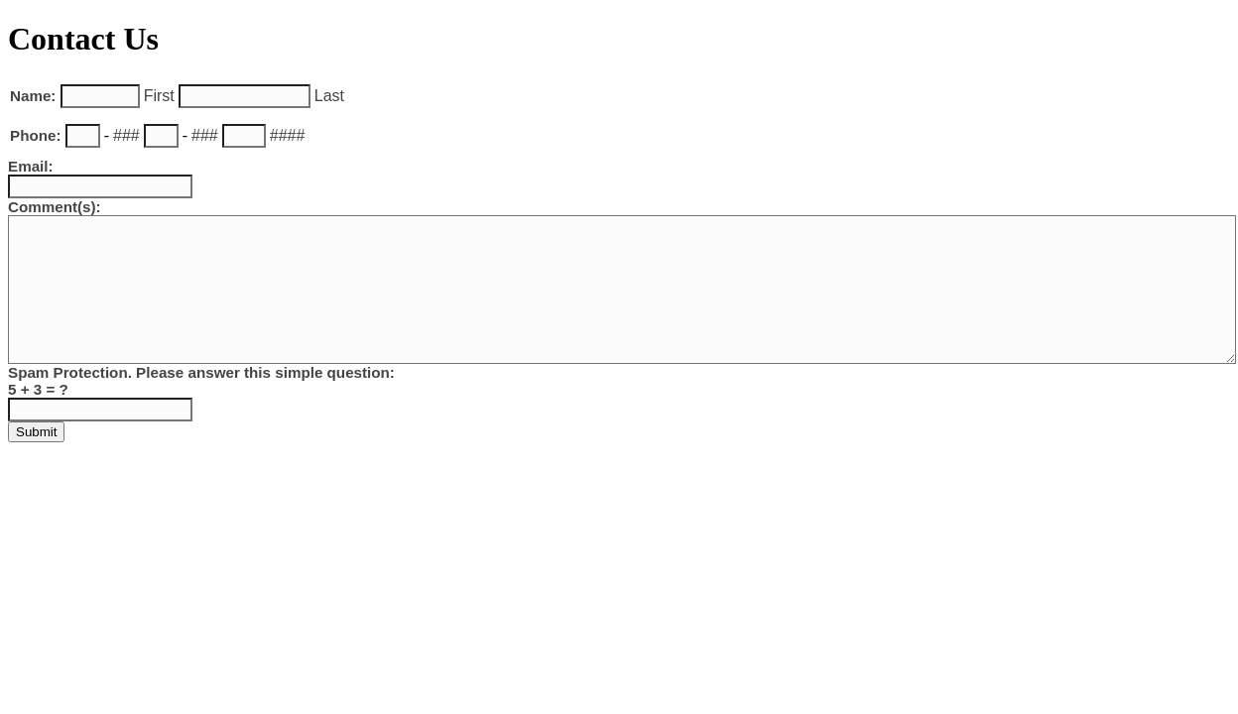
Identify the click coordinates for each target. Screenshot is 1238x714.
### (126, 135)
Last (329, 95)
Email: (31, 166)
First (159, 95)
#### (288, 135)
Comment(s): (54, 206)
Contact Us (83, 39)
